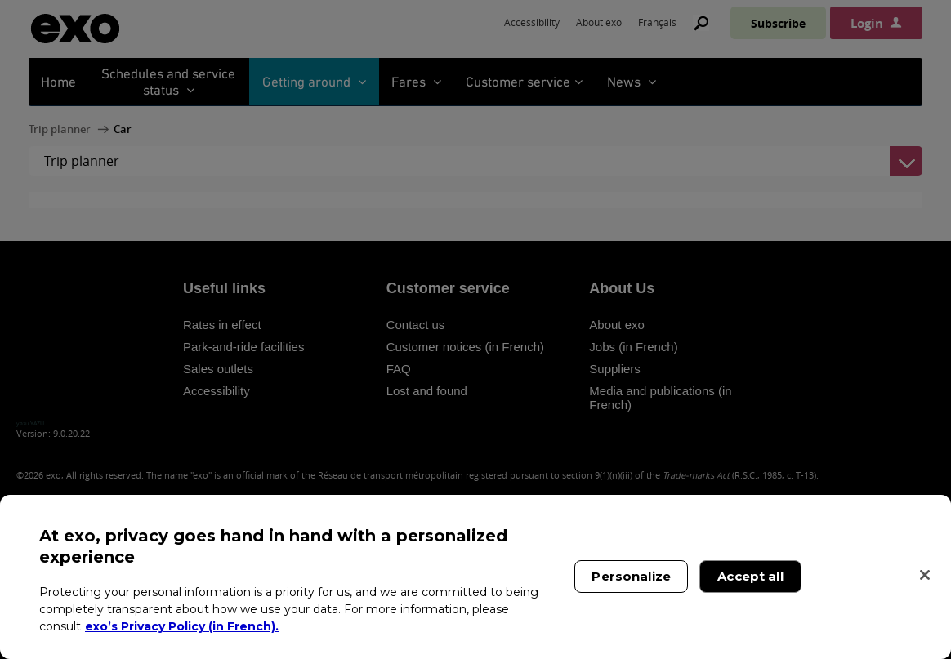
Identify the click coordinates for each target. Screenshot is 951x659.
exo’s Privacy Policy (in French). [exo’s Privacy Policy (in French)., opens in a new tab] (182, 626)
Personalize (631, 576)
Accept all (750, 576)
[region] (475, 577)
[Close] (925, 575)
